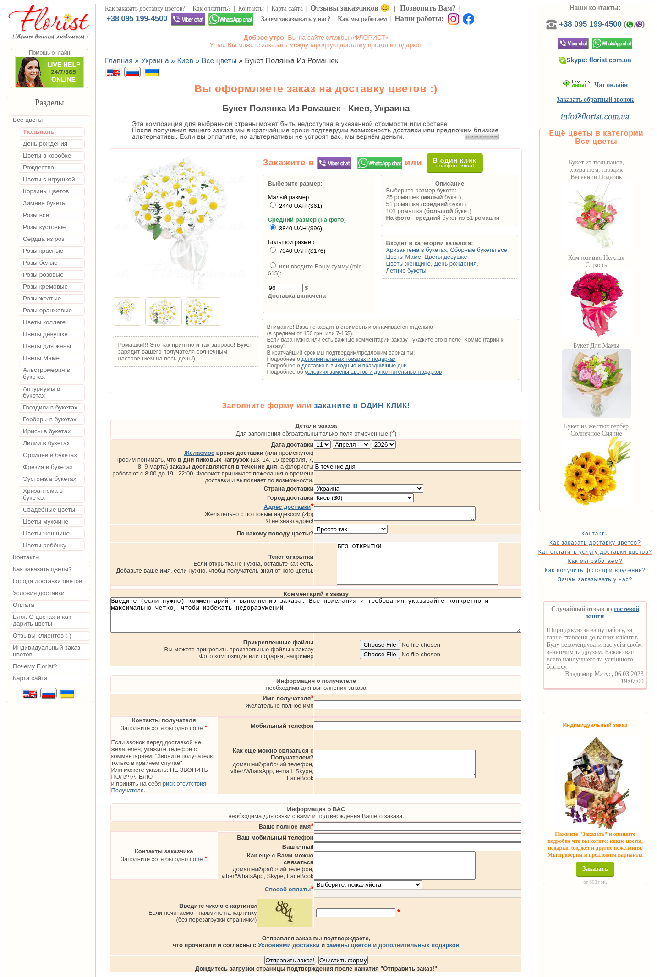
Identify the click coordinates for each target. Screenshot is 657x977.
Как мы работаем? (610, 576)
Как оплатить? (212, 8)
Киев (384, 969)
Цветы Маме (417, 259)
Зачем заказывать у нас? (295, 19)
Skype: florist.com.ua (610, 69)
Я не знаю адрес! (328, 496)
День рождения (470, 265)
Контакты (251, 8)
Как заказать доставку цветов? (145, 8)
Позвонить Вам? (428, 8)
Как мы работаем (362, 19)
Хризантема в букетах (430, 252)
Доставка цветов (303, 969)
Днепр (492, 969)
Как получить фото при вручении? (610, 589)
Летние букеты (420, 272)
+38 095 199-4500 (136, 18)
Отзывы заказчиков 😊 (349, 8)
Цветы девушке (460, 259)
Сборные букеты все (493, 252)
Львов (406, 969)
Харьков (464, 969)
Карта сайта (287, 8)
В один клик (462, 164)
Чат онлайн (610, 94)
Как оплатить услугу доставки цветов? (610, 564)
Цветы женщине (422, 265)
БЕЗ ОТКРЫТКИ (456, 544)
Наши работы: (418, 18)
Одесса (433, 969)
